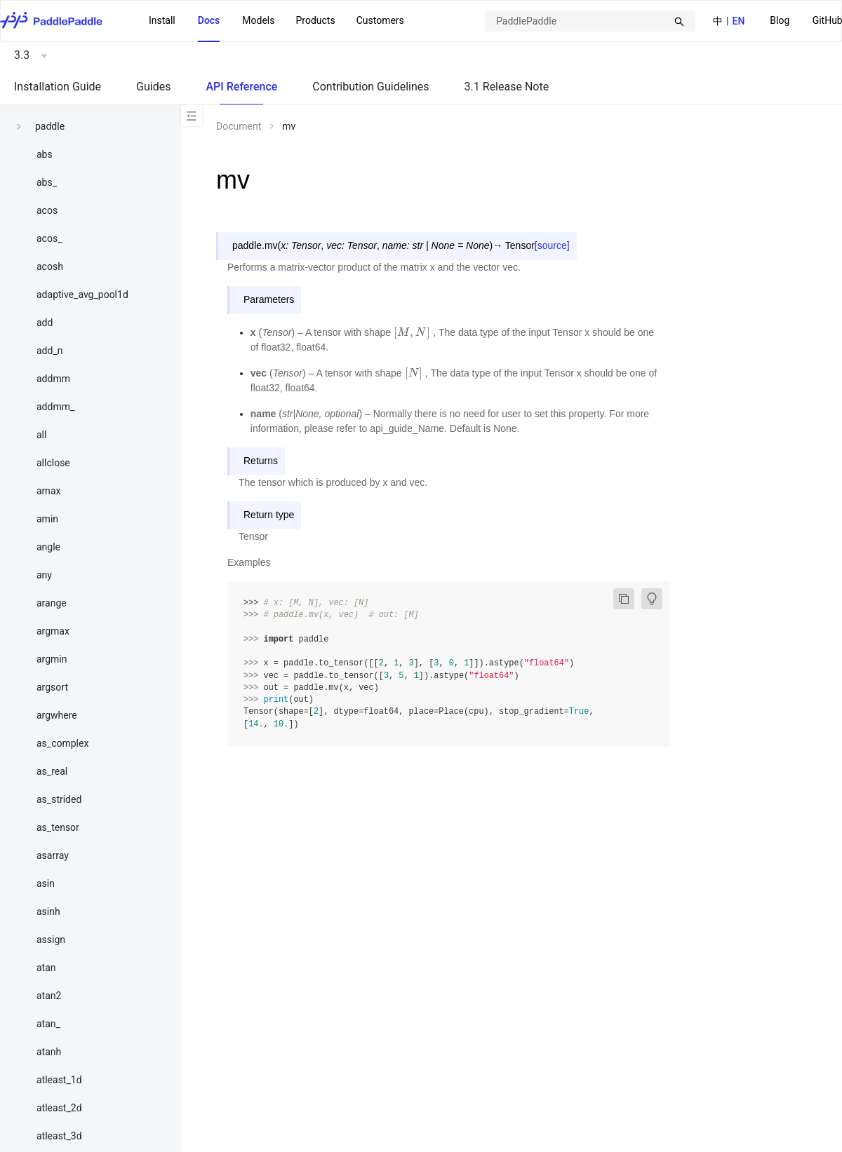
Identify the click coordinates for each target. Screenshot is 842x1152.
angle (48, 547)
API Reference (241, 86)
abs (44, 154)
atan (46, 967)
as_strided (58, 799)
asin (45, 883)
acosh (49, 266)
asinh (48, 911)
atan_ (48, 1023)
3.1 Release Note (507, 86)
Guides (153, 86)
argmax (52, 631)
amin (47, 518)
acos (47, 210)
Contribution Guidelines (370, 86)
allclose (53, 462)
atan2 (48, 995)
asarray (52, 855)
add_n (49, 350)
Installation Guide (57, 86)
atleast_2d (59, 1107)
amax (48, 490)
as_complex (62, 743)
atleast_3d (59, 1135)
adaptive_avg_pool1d (82, 294)
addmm (53, 378)
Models (258, 20)
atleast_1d (59, 1079)
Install (162, 20)
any (44, 575)
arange (51, 603)
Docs (209, 20)
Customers (380, 20)
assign (50, 939)
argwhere (56, 715)
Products (315, 20)
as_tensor (57, 827)
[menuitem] (779, 21)
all (41, 434)
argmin (51, 659)
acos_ (49, 238)
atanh (48, 1051)
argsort (52, 687)
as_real (51, 771)
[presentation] (412, 332)
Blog (779, 20)
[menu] (276, 21)
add (44, 322)
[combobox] (590, 21)
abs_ (46, 182)
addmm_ (55, 406)
